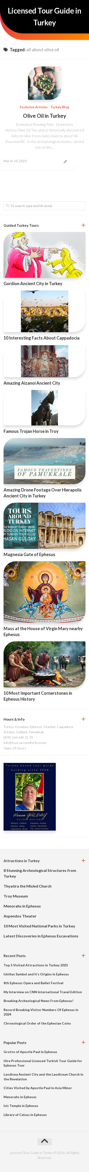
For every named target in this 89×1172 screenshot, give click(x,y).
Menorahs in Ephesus (22, 906)
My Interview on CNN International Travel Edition (43, 992)
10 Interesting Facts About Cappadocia (42, 337)
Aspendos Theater (20, 916)
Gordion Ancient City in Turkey (33, 283)
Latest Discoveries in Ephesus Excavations (41, 936)
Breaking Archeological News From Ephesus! (38, 1001)
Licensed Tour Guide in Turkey (44, 16)
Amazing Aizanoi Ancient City (32, 383)
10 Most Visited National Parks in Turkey (39, 926)
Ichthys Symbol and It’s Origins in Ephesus (36, 974)
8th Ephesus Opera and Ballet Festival (33, 983)
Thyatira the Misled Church (28, 886)
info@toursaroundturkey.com (25, 743)
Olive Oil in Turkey (44, 116)
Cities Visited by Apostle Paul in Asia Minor (38, 1088)
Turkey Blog (59, 107)
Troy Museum (16, 896)
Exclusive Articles (34, 107)
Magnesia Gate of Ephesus (29, 554)
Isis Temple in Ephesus (21, 1106)
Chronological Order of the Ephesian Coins (37, 1023)
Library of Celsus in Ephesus (25, 1115)
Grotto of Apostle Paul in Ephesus (30, 1052)
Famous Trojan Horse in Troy (31, 431)
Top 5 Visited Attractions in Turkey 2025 (36, 965)
